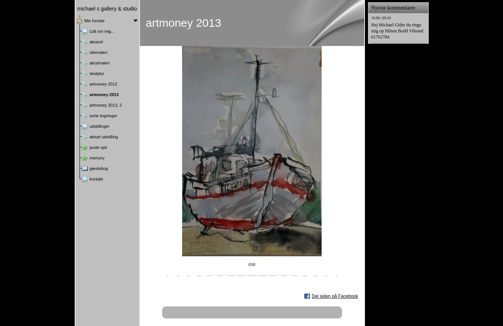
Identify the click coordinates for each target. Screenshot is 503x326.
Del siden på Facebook (335, 296)
